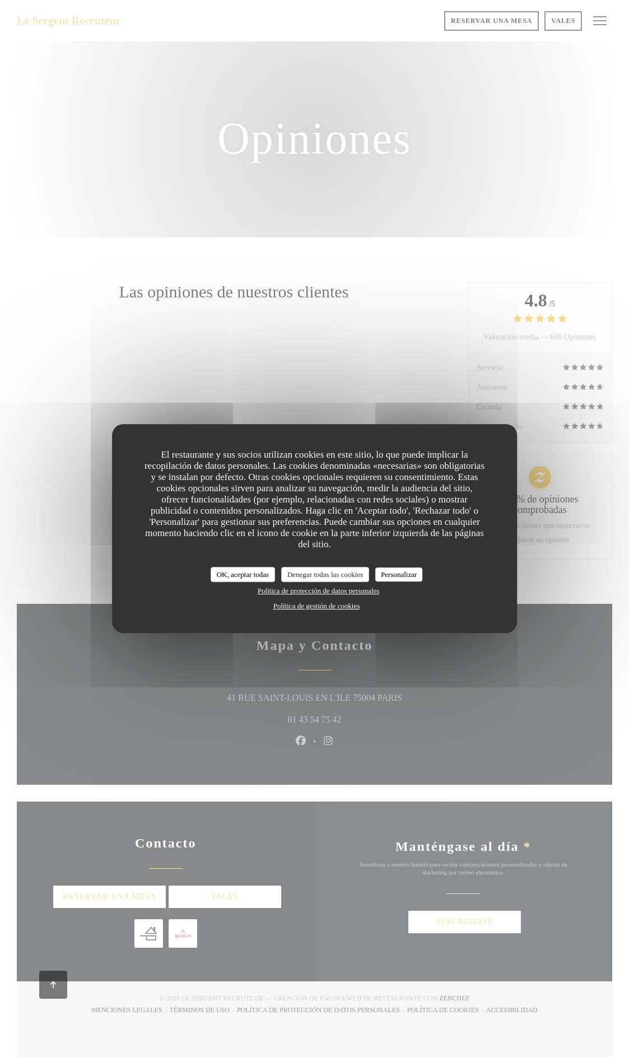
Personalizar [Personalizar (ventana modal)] (399, 574)
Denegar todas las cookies (325, 574)
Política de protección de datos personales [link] (319, 590)
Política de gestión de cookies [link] (316, 606)
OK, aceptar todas (243, 574)
